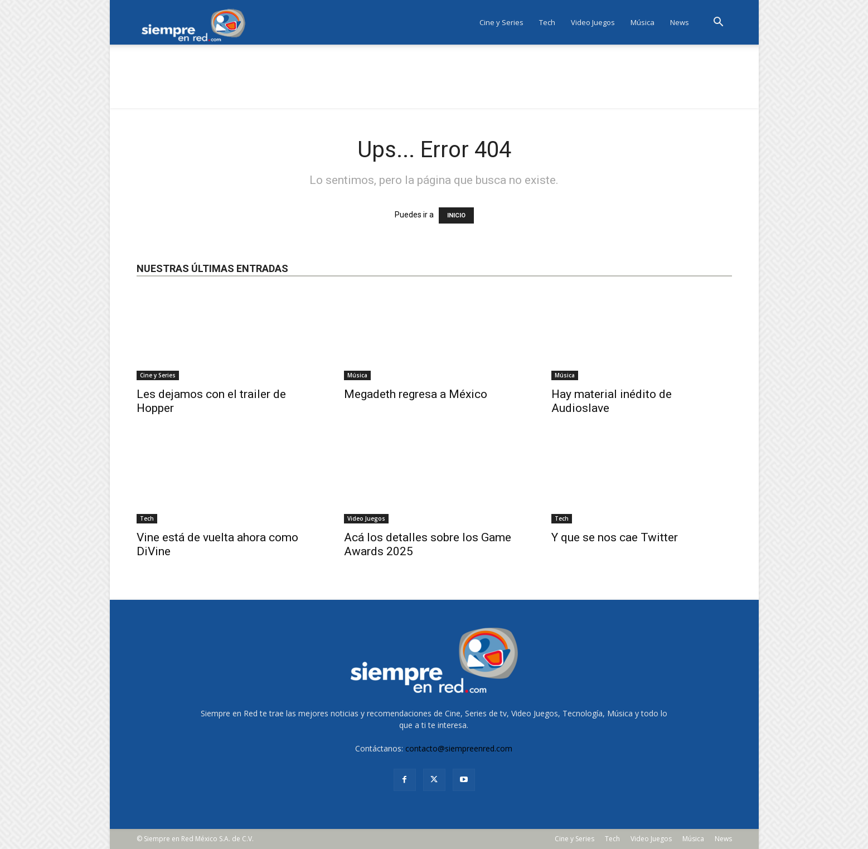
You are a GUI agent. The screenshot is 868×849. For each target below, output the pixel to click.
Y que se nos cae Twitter (614, 537)
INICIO (456, 215)
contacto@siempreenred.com (458, 748)
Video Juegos (593, 22)
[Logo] (197, 22)
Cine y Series (501, 22)
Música (642, 22)
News (679, 22)
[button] (718, 23)
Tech (547, 22)
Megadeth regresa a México (415, 394)
